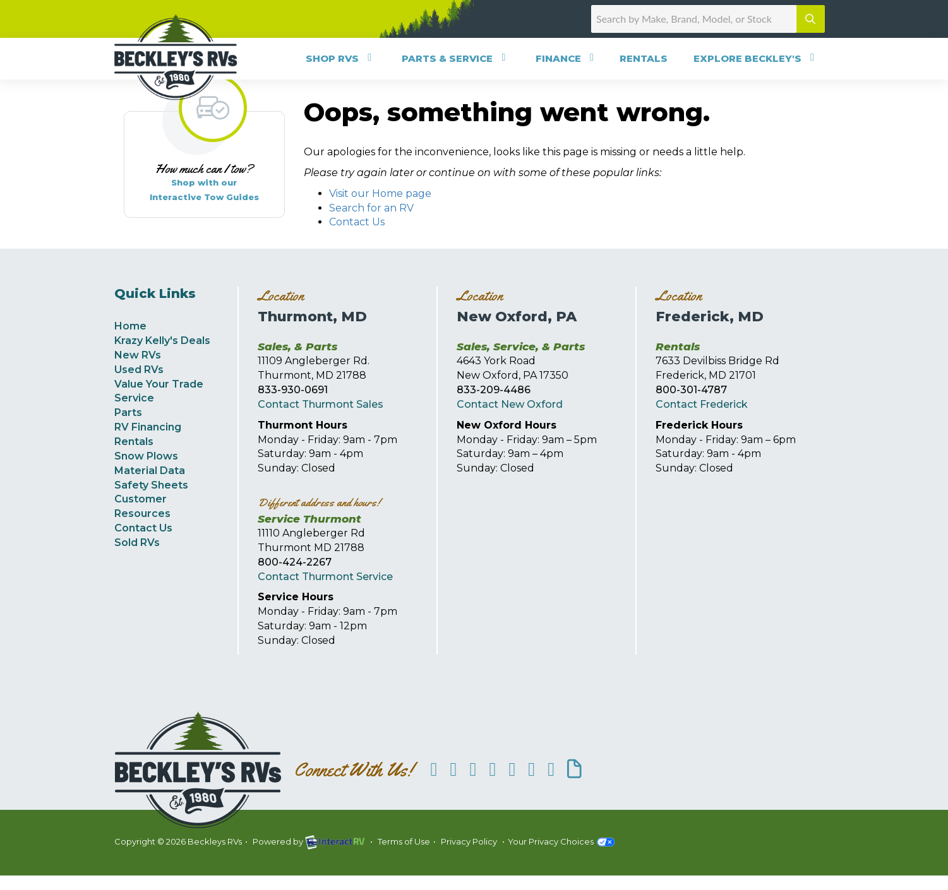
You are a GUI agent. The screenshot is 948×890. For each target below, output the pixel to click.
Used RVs (139, 370)
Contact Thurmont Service (325, 577)
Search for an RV (371, 208)
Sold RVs (137, 543)
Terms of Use (404, 841)
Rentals (644, 58)
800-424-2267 (295, 562)
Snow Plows (146, 456)
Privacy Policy (469, 841)
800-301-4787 (691, 390)
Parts (128, 412)
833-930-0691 (293, 390)
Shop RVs (341, 58)
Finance (567, 58)
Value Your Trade (158, 384)
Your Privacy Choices (561, 841)
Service (134, 398)
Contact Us (357, 222)
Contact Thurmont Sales (320, 404)
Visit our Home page (380, 193)
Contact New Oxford (510, 404)
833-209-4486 (494, 390)
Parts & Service (456, 58)
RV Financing (147, 427)
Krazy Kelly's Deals (162, 341)
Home (130, 326)
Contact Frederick (702, 404)
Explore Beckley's (756, 58)
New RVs (137, 355)
